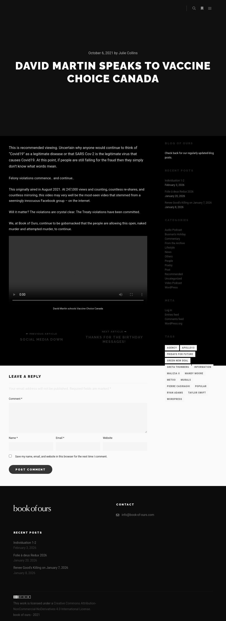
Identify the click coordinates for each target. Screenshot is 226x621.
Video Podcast (173, 283)
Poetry (168, 265)
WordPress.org (173, 323)
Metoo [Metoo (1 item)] (171, 380)
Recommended (174, 274)
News (168, 252)
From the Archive (175, 243)
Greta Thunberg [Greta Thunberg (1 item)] (178, 367)
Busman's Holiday (175, 234)
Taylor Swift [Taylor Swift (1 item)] (197, 393)
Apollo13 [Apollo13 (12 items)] (188, 348)
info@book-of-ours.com (135, 514)
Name (13, 438)
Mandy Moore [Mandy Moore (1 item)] (194, 373)
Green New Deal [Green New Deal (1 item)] (177, 360)
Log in (168, 310)
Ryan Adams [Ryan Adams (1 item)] (175, 393)
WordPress (171, 287)
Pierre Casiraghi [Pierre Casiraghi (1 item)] (178, 386)
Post (167, 269)
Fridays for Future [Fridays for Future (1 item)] (180, 354)
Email (60, 438)
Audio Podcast (173, 229)
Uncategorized (173, 278)
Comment (15, 398)
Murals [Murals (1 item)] (186, 380)
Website (107, 438)
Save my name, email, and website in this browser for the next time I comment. (61, 456)
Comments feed (174, 319)
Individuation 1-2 (174, 180)
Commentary (172, 238)
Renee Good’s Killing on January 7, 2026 (188, 202)
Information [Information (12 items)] (202, 367)
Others (169, 256)
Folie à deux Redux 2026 (179, 191)
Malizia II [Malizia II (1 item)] (173, 373)
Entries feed (172, 314)
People (169, 260)
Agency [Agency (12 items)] (172, 348)
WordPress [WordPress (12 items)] (174, 399)
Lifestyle (170, 247)
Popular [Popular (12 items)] (201, 386)
